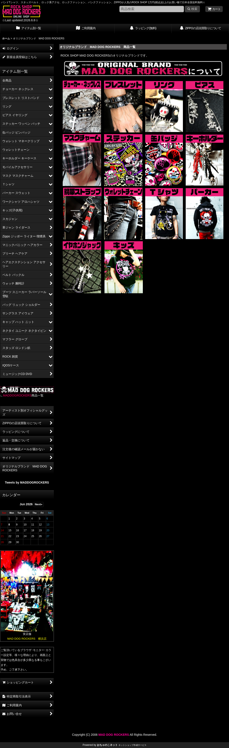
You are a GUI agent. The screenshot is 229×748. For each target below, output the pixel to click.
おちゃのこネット (107, 744)
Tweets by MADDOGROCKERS (27, 482)
